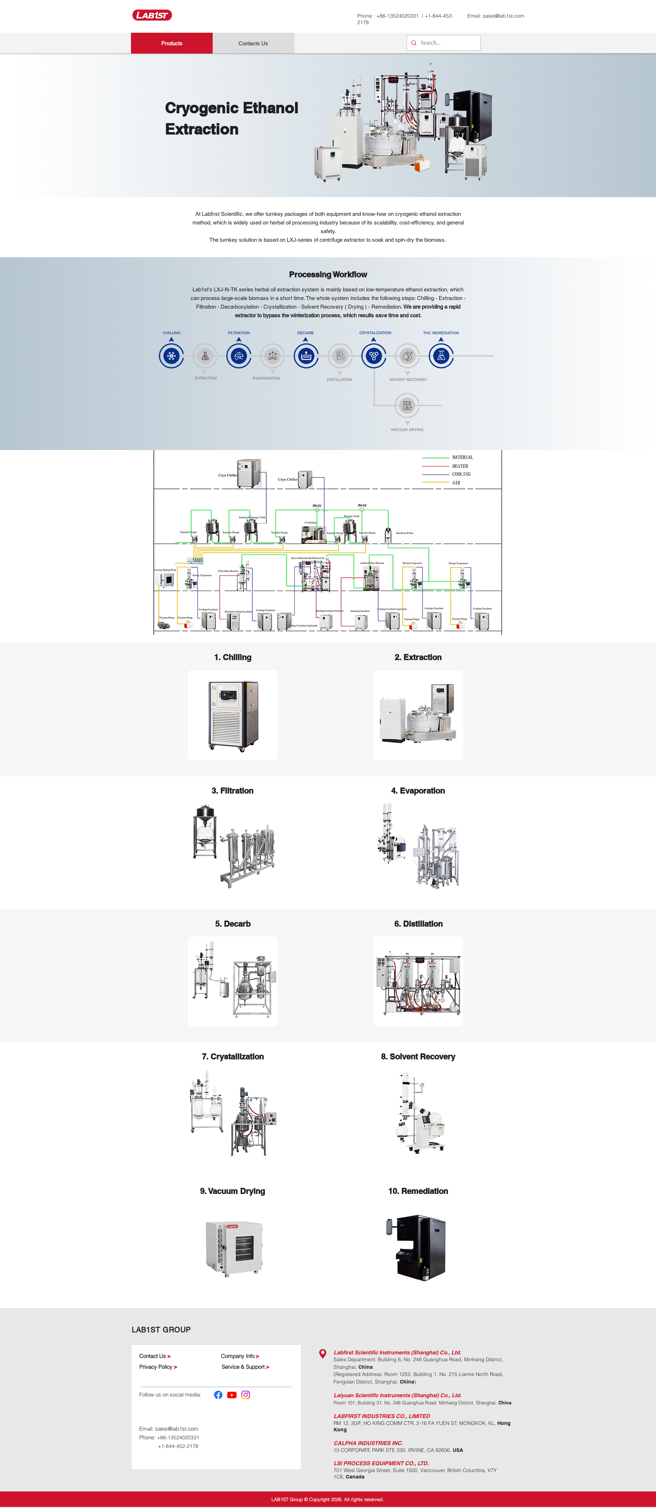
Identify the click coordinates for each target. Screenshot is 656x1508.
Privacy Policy (156, 1366)
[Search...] (443, 43)
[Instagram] (245, 1394)
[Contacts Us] (253, 43)
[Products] (172, 43)
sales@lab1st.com (503, 16)
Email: (147, 1428)
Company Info (238, 1356)
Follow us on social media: (170, 1394)
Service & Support (244, 1366)
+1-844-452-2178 (178, 1446)
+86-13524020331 (398, 16)
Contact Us (152, 1356)
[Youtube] (231, 1394)
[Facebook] (218, 1394)
